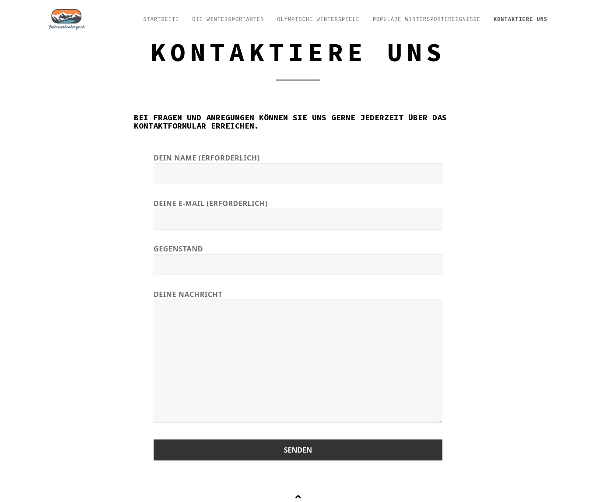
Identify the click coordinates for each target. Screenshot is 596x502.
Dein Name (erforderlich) (298, 166)
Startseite (161, 20)
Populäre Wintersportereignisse (426, 20)
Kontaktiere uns (520, 20)
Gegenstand (298, 257)
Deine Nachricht (298, 357)
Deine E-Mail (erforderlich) (298, 211)
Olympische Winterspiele (318, 20)
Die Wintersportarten (228, 20)
